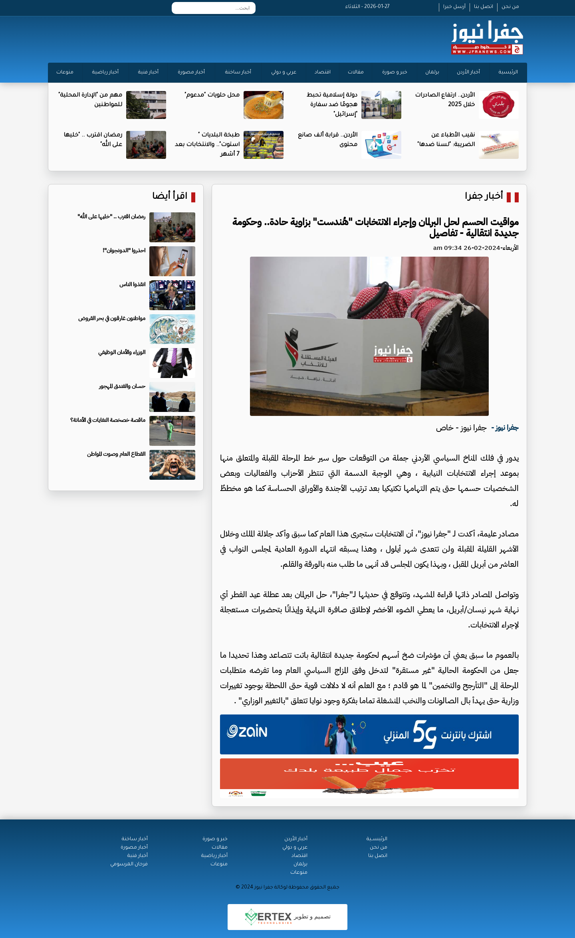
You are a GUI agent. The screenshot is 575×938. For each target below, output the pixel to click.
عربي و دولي (283, 72)
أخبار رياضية (105, 72)
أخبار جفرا (484, 197)
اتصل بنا (483, 7)
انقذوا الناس (132, 284)
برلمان (432, 72)
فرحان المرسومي (129, 864)
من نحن (510, 7)
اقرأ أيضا (169, 197)
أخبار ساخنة (238, 72)
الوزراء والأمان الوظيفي (121, 352)
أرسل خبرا (454, 7)
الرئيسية (508, 72)
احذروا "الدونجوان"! (124, 250)
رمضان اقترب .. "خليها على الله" (111, 216)
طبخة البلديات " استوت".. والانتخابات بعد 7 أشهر (207, 145)
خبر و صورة (394, 72)
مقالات (356, 72)
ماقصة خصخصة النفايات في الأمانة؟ (107, 420)
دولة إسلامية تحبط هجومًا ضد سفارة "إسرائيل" (332, 105)
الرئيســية (377, 839)
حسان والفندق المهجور (122, 386)
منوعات (64, 72)
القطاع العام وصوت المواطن (116, 454)
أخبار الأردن (468, 72)
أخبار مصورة (191, 72)
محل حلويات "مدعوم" (212, 96)
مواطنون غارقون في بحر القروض (111, 318)
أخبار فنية (148, 72)
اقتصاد (323, 72)
